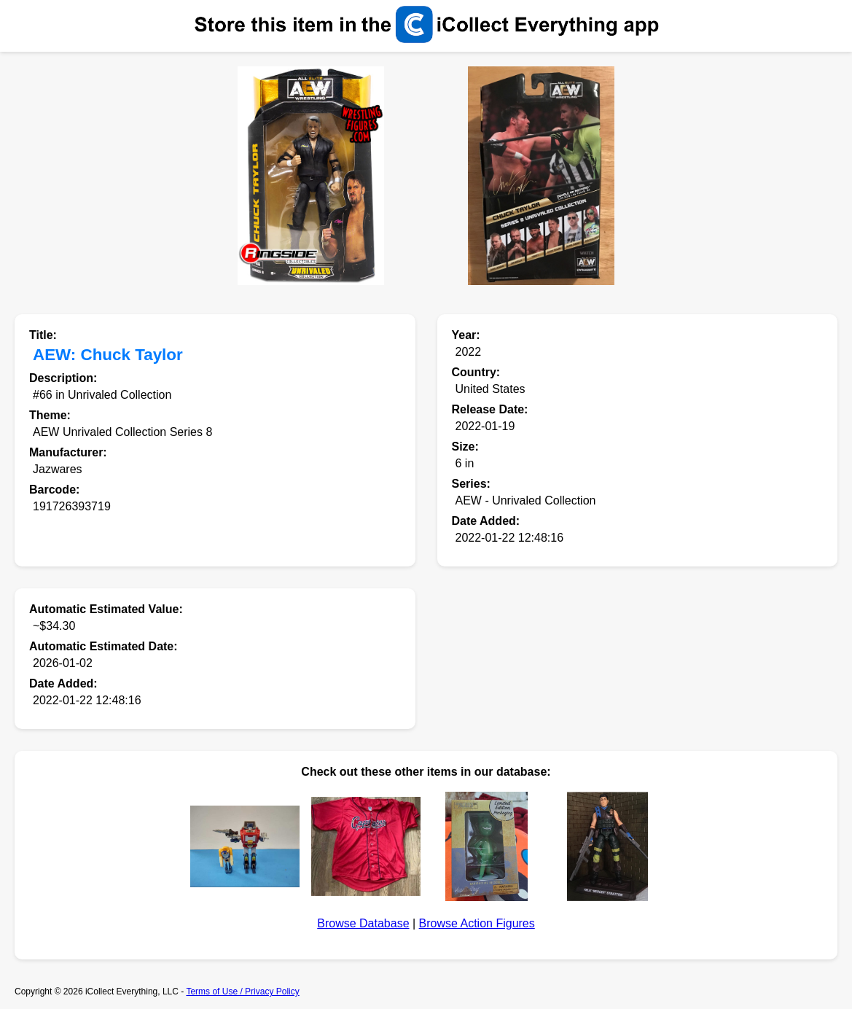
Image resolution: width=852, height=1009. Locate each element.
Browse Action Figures (477, 923)
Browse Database (363, 923)
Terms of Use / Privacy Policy (242, 991)
